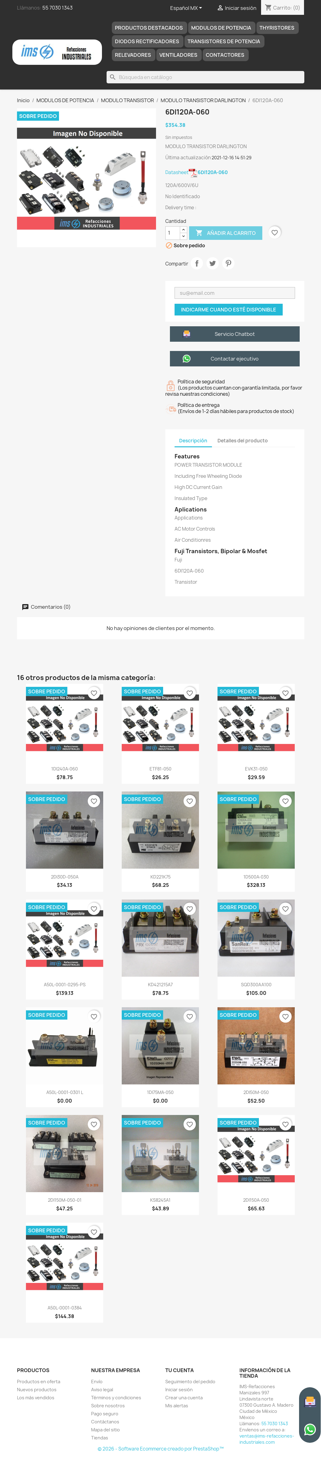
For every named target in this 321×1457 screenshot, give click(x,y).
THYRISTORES (277, 27)
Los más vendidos (35, 1398)
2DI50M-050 (256, 1092)
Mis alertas (176, 1406)
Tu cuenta (179, 1370)
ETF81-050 (160, 769)
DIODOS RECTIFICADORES (147, 41)
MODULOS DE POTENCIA (221, 27)
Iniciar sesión (179, 1389)
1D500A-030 (256, 877)
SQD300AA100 (256, 984)
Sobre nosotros (108, 1406)
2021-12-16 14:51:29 (231, 158)
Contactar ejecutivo (235, 358)
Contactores (225, 55)
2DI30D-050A (64, 877)
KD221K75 (160, 877)
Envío (97, 1381)
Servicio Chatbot (235, 334)
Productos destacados (149, 27)
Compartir (197, 263)
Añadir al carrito (226, 233)
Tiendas (99, 1438)
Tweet (212, 263)
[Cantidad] (172, 233)
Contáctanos (105, 1422)
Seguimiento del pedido (190, 1381)
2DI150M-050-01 (65, 1200)
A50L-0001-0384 (65, 1308)
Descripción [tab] (193, 440)
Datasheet (196, 172)
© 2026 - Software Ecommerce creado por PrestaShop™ (161, 1449)
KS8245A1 (160, 1200)
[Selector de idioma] (187, 8)
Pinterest (228, 263)
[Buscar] (205, 77)
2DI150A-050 (256, 1200)
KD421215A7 (160, 984)
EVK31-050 (256, 769)
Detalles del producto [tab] (243, 440)
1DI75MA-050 (160, 1092)
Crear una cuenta (184, 1398)
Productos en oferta (38, 1381)
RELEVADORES (133, 55)
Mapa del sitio (105, 1430)
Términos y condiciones (116, 1398)
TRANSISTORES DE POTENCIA (224, 41)
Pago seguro (104, 1414)
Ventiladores (178, 55)
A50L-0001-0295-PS (65, 984)
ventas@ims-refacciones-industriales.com (266, 1439)
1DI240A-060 (64, 769)
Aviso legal (102, 1389)
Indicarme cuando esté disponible (228, 309)
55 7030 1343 (57, 7)
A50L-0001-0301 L (64, 1092)
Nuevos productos (37, 1389)
